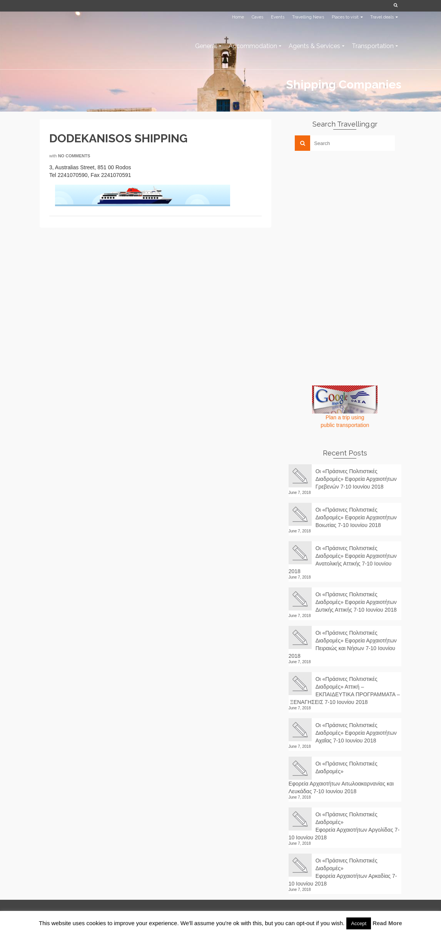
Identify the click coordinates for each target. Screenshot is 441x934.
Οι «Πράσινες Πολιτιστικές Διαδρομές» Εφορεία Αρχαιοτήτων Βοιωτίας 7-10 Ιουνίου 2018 (356, 517)
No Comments (74, 155)
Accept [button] (358, 923)
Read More (387, 923)
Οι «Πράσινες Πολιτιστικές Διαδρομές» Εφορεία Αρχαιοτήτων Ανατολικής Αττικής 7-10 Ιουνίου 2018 (343, 559)
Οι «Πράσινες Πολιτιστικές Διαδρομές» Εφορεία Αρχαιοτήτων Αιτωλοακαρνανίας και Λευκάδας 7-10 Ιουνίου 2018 (341, 777)
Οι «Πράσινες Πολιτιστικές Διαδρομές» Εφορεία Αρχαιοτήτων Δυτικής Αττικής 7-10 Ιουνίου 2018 (356, 602)
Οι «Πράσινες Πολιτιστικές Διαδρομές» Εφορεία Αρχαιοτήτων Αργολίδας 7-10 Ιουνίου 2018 (344, 826)
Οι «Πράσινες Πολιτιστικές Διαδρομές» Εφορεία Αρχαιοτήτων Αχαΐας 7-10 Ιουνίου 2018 (356, 733)
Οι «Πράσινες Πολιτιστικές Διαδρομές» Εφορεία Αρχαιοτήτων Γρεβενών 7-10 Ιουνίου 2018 (356, 479)
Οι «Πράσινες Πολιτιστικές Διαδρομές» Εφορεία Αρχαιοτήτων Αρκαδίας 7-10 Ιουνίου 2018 (343, 872)
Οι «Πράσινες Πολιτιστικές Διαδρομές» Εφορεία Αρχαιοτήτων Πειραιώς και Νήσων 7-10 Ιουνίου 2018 (343, 644)
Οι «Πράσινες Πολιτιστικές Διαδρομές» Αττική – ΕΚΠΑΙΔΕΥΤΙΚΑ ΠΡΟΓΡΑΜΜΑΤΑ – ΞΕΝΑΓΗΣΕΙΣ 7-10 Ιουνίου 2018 (344, 690)
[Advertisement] (346, 210)
